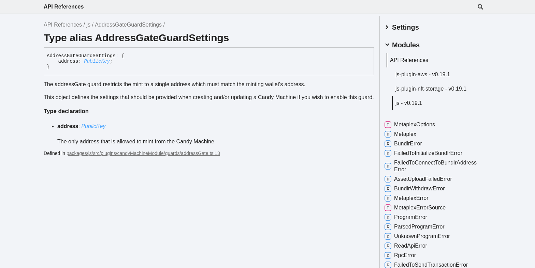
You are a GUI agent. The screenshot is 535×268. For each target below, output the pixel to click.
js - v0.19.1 (413, 102)
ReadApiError (410, 244)
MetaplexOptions (414, 123)
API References (64, 7)
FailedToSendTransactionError (430, 263)
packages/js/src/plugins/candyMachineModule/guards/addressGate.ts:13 (143, 153)
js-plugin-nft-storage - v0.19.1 (435, 87)
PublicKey (97, 61)
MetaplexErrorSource (419, 206)
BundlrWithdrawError (419, 187)
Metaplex (404, 132)
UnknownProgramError (421, 235)
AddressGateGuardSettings (128, 25)
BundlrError (407, 142)
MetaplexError (410, 196)
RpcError (404, 254)
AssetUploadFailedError (422, 177)
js (88, 25)
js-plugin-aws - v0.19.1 (427, 73)
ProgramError (410, 215)
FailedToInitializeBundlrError (427, 151)
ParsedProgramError (419, 225)
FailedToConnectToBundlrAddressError (435, 164)
